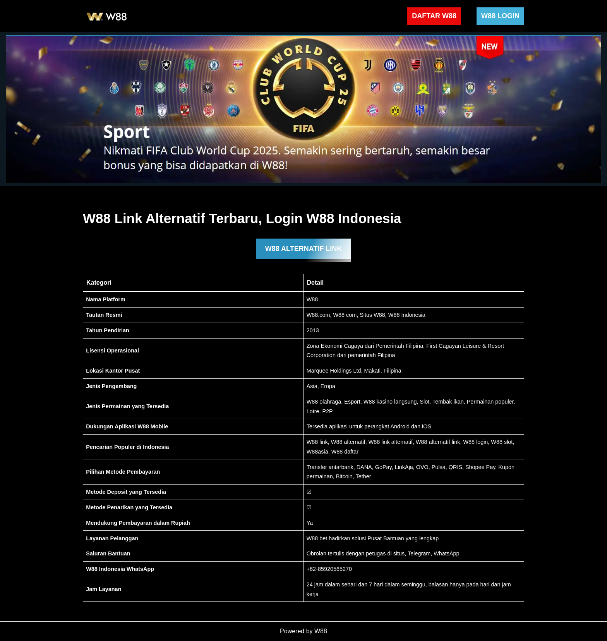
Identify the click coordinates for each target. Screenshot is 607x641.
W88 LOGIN (500, 16)
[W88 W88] (107, 16)
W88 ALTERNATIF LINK (303, 249)
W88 (320, 631)
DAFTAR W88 (434, 16)
